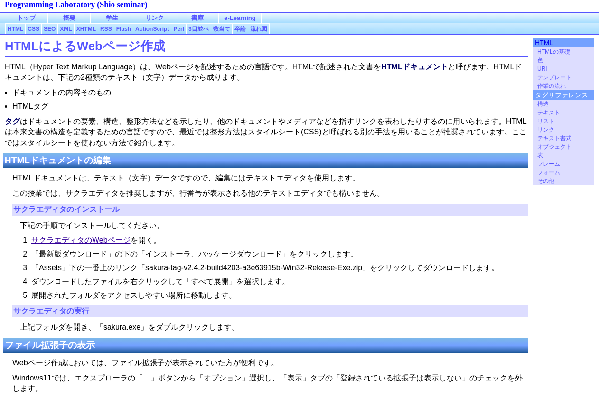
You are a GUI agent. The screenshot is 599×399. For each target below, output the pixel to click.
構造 (543, 104)
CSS (33, 29)
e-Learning (239, 17)
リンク (545, 129)
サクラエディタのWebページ (81, 240)
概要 (69, 17)
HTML (544, 43)
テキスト (548, 112)
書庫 (197, 17)
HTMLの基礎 (553, 51)
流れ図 (258, 29)
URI (542, 69)
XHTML (86, 29)
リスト (545, 121)
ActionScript (152, 29)
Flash (123, 29)
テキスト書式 (554, 138)
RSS (106, 29)
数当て (221, 29)
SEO (50, 29)
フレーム (548, 164)
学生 (112, 17)
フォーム (548, 172)
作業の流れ (551, 86)
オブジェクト (554, 146)
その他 (545, 181)
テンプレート (554, 77)
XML (66, 29)
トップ (26, 17)
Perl (178, 29)
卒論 (240, 29)
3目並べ (198, 29)
